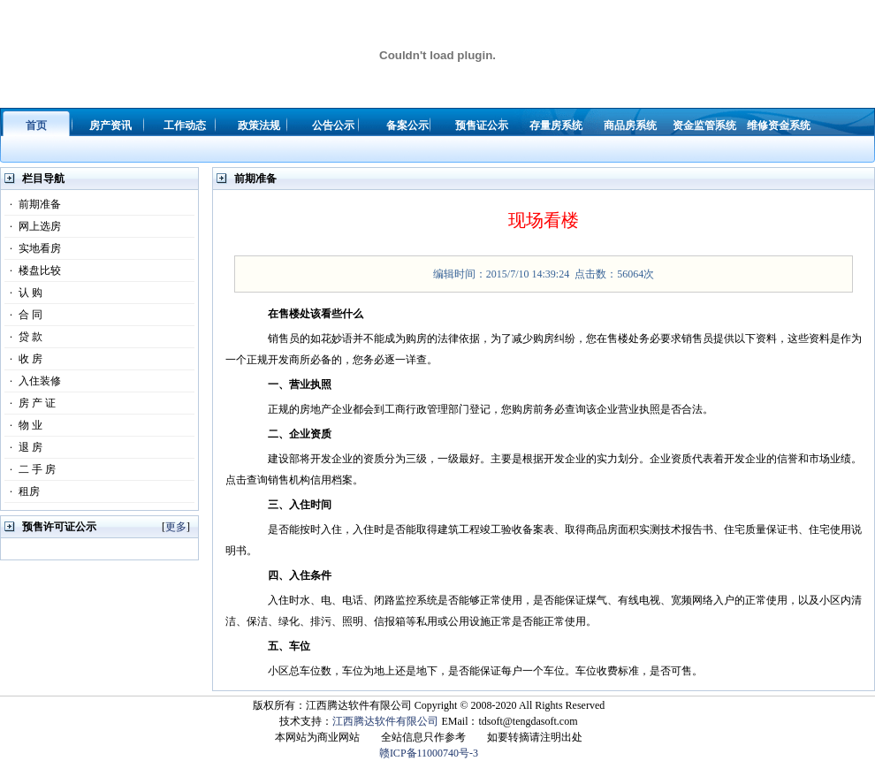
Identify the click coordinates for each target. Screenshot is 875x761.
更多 (175, 527)
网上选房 (32, 226)
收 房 (23, 358)
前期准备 (32, 204)
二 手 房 (30, 469)
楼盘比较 (32, 270)
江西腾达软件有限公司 (385, 721)
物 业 (23, 425)
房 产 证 (30, 403)
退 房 (23, 447)
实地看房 (32, 248)
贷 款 (23, 336)
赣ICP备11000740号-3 (428, 753)
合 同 (23, 314)
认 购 (23, 292)
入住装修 (32, 381)
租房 (22, 491)
